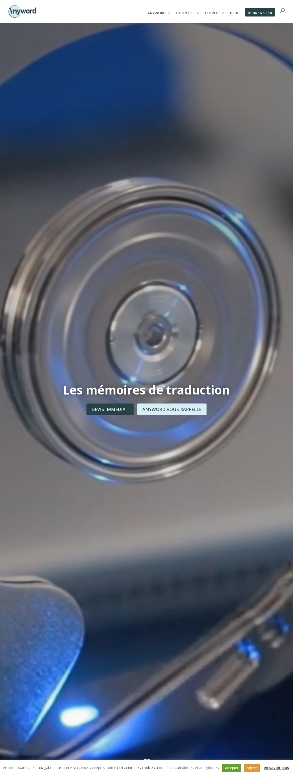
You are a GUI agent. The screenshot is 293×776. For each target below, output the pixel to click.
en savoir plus (276, 767)
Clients (212, 13)
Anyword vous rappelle (172, 409)
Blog (235, 13)
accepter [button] (231, 768)
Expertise (185, 13)
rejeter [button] (252, 768)
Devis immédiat (110, 409)
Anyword (156, 13)
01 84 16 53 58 (260, 13)
